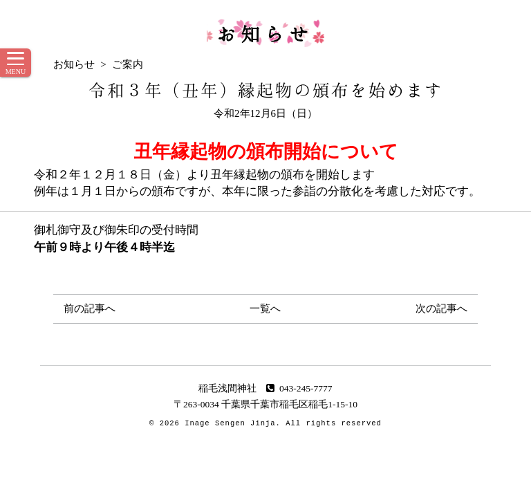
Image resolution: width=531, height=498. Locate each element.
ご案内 (127, 64)
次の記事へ (441, 308)
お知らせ (265, 33)
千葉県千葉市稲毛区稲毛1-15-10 (289, 404)
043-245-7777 (299, 388)
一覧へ (265, 308)
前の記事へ (89, 308)
